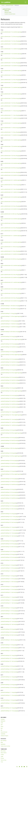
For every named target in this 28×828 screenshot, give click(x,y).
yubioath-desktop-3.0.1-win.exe (8, 661)
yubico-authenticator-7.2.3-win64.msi (9, 82)
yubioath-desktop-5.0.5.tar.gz (8, 336)
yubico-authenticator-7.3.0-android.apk (10, 53)
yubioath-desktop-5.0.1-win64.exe (9, 425)
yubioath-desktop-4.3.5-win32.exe (9, 481)
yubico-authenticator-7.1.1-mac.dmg (9, 115)
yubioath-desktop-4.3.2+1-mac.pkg (9, 516)
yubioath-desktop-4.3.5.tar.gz (8, 471)
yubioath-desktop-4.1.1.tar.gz (8, 597)
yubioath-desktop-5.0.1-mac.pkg (8, 419)
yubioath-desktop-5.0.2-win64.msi (9, 407)
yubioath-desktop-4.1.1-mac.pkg (8, 600)
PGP (2, 728)
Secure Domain (4, 732)
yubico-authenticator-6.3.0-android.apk (10, 197)
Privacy (2, 758)
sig (20, 32)
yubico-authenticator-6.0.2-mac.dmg (9, 274)
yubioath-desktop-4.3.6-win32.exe (9, 463)
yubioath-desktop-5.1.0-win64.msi (9, 326)
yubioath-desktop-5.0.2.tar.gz (8, 388)
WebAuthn (3, 721)
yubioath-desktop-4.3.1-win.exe (8, 536)
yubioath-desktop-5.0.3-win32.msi (9, 380)
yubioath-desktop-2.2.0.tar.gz (8, 684)
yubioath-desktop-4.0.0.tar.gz (8, 629)
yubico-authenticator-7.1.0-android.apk (10, 123)
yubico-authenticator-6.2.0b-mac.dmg (10, 214)
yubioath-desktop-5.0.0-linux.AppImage (10, 433)
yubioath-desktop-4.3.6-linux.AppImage (10, 456)
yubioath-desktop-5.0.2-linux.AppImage (10, 391)
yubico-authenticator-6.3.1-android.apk (10, 180)
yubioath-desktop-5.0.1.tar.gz (8, 412)
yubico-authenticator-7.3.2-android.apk (10, 32)
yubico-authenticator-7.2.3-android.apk (10, 70)
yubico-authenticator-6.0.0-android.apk (10, 288)
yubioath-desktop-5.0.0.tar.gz (8, 430)
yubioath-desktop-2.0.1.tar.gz (8, 708)
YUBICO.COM (4, 749)
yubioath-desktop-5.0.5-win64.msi (9, 346)
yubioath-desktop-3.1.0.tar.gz (8, 644)
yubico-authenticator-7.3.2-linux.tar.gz (10, 36)
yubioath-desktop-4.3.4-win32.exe (9, 495)
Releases (7, 10)
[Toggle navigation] (25, 2)
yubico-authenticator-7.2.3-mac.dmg (9, 79)
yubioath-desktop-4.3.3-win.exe (8, 508)
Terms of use (3, 760)
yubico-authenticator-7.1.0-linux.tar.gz (10, 127)
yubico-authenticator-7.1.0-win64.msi (9, 135)
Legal (2, 756)
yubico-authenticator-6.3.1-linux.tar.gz (10, 184)
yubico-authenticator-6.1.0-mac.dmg (9, 251)
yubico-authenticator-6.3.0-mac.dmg (9, 206)
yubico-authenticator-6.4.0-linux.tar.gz (10, 167)
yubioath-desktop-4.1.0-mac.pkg (8, 610)
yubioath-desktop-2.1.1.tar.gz (8, 692)
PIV (1, 730)
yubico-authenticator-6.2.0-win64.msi (9, 230)
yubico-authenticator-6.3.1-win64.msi (9, 192)
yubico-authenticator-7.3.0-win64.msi (9, 65)
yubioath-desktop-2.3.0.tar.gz (8, 666)
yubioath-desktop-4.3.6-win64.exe (9, 466)
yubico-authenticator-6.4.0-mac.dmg (9, 172)
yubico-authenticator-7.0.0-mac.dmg (9, 155)
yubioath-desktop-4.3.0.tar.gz (8, 540)
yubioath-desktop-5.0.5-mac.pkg (8, 344)
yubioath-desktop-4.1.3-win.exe (8, 581)
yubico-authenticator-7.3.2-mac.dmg (9, 41)
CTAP (2, 722)
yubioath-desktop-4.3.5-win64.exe (9, 484)
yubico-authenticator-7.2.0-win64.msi (9, 106)
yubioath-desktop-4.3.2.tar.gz (8, 513)
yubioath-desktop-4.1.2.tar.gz (8, 586)
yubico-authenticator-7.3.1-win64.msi (9, 48)
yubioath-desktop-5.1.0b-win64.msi (9, 308)
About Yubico (3, 752)
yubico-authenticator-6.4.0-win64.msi (9, 175)
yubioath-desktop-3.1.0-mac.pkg (8, 647)
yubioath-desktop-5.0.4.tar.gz (8, 351)
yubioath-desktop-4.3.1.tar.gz (8, 527)
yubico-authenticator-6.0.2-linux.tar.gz (10, 270)
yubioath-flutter (9, 5)
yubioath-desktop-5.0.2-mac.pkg (8, 395)
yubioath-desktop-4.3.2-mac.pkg (8, 519)
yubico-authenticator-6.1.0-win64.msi (9, 254)
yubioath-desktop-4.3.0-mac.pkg (8, 543)
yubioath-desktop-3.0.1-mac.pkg (8, 658)
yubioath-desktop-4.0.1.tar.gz (8, 618)
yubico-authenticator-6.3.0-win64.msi (9, 209)
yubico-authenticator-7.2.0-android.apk (10, 94)
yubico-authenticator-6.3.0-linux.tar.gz (10, 201)
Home (3, 5)
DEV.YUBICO (3, 717)
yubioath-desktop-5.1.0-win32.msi (9, 323)
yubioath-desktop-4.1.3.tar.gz (8, 575)
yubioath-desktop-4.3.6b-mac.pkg (9, 448)
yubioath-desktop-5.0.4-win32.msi (9, 362)
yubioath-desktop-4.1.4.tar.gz (8, 565)
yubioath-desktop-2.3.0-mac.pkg (8, 669)
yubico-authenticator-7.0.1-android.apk (10, 140)
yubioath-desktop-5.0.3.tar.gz (8, 369)
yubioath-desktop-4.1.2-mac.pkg (8, 589)
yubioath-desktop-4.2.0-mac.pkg (8, 557)
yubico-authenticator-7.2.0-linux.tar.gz (10, 98)
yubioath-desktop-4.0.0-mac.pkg (8, 632)
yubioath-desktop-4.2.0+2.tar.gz (8, 551)
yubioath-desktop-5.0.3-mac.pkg (8, 377)
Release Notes (8, 12)
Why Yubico (3, 750)
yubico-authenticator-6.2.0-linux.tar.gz (10, 223)
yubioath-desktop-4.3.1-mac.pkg (8, 533)
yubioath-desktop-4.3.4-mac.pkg (8, 492)
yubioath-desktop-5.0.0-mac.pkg (8, 437)
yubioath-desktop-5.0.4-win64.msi (9, 365)
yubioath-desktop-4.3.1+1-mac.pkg (9, 530)
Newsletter (3, 744)
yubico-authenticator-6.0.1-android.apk (10, 282)
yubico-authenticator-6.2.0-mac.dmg (9, 227)
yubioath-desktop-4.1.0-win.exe (8, 613)
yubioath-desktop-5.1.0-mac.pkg (8, 321)
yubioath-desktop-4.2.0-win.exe (8, 560)
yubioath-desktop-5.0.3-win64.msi (9, 383)
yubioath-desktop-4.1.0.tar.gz (8, 607)
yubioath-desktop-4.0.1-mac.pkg (8, 621)
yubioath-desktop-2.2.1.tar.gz (8, 676)
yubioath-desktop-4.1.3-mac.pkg (8, 578)
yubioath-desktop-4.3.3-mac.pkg (8, 506)
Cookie (2, 754)
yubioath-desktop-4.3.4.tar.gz (8, 489)
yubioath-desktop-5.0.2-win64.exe (9, 404)
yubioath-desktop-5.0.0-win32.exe (9, 440)
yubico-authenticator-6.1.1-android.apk (10, 235)
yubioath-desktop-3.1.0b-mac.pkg (9, 640)
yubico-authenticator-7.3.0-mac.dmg (9, 62)
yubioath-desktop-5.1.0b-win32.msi (9, 305)
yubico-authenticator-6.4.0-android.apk (10, 163)
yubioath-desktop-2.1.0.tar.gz (8, 700)
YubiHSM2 (3, 733)
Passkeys (3, 719)
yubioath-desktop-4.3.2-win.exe (8, 522)
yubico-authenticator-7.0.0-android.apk (10, 146)
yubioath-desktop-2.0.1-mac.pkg (8, 710)
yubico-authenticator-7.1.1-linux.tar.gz (10, 110)
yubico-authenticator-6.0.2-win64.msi (9, 277)
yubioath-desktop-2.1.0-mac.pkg (8, 703)
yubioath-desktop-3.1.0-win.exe (8, 650)
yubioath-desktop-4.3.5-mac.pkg (8, 478)
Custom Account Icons (10, 14)
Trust (2, 761)
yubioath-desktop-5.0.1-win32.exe (9, 422)
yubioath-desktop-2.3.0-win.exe (8, 672)
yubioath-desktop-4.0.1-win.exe (8, 624)
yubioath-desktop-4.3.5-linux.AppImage (10, 474)
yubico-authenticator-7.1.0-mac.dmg (9, 132)
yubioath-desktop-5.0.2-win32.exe (9, 398)
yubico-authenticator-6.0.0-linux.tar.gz (10, 293)
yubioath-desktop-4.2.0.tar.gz (8, 554)
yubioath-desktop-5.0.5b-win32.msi (9, 331)
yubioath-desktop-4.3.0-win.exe (8, 546)
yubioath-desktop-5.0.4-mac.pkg (8, 359)
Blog (2, 742)
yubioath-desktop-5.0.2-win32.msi (9, 401)
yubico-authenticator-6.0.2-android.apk (10, 265)
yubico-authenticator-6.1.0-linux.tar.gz (10, 246)
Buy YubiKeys (3, 740)
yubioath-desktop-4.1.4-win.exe (8, 571)
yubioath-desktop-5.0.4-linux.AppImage (10, 354)
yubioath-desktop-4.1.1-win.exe (8, 603)
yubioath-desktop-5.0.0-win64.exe (9, 443)
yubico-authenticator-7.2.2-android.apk (10, 87)
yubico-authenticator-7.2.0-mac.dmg (9, 103)
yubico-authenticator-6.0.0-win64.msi (9, 300)
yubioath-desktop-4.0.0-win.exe (8, 635)
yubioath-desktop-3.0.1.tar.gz (8, 655)
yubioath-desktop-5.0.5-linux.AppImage (10, 339)
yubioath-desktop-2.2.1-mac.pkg (8, 679)
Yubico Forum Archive (5, 746)
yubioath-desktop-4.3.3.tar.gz (8, 503)
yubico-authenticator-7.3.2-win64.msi (9, 44)
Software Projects (4, 735)
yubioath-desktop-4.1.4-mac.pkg (8, 568)
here (21, 27)
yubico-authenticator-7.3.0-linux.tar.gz (10, 58)
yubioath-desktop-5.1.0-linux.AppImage (10, 316)
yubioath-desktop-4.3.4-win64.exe (9, 498)
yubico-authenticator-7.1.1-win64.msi (9, 118)
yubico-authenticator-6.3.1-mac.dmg (9, 189)
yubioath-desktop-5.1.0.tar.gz (8, 313)
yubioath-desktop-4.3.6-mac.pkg (8, 460)
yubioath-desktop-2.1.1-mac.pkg (8, 695)
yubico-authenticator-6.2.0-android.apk (10, 218)
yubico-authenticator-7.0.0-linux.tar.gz (10, 151)
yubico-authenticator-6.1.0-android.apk (10, 242)
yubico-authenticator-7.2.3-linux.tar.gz (10, 75)
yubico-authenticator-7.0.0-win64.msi (9, 158)
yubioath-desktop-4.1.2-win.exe (8, 592)
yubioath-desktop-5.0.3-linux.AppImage (10, 372)
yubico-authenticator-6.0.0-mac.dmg (9, 298)
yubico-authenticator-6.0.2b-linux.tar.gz (10, 259)
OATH (2, 726)
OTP (2, 724)
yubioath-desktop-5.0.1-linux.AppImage (10, 414)
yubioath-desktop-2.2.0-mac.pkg (8, 687)
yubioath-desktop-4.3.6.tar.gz (8, 453)
